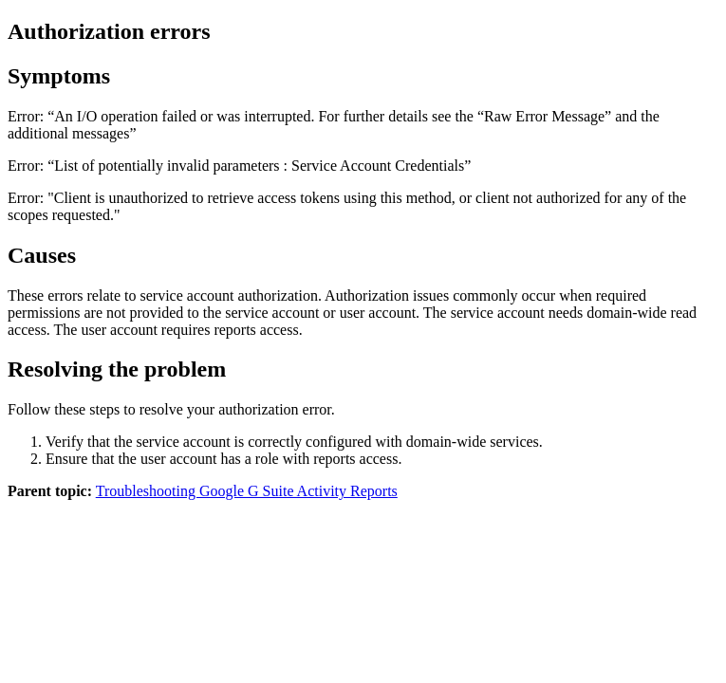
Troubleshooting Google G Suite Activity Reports (247, 491)
